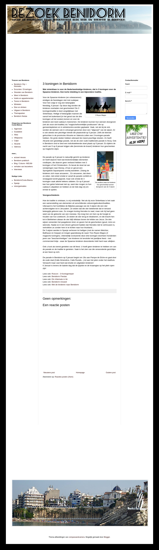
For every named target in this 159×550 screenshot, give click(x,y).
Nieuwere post (49, 373)
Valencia (17, 147)
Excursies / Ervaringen (23, 89)
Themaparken (19, 113)
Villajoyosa (18, 138)
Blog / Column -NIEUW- (23, 163)
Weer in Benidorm (21, 95)
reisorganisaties (20, 186)
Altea (16, 135)
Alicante (17, 144)
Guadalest (18, 132)
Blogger (107, 537)
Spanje (16, 183)
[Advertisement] (79, 54)
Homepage (80, 373)
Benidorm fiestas (20, 116)
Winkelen (17, 104)
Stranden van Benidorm (23, 92)
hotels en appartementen (24, 98)
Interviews (18, 169)
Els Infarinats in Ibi (60, 279)
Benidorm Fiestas (59, 276)
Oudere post (111, 373)
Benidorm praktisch (21, 161)
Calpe (16, 141)
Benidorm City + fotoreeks (20, 85)
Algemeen (18, 129)
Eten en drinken (20, 107)
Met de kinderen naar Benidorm (65, 285)
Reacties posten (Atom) (64, 377)
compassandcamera (77, 537)
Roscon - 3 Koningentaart (63, 274)
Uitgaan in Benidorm (22, 110)
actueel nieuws (20, 157)
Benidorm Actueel (59, 282)
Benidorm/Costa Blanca (23, 180)
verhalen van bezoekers (23, 167)
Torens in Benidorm (21, 101)
